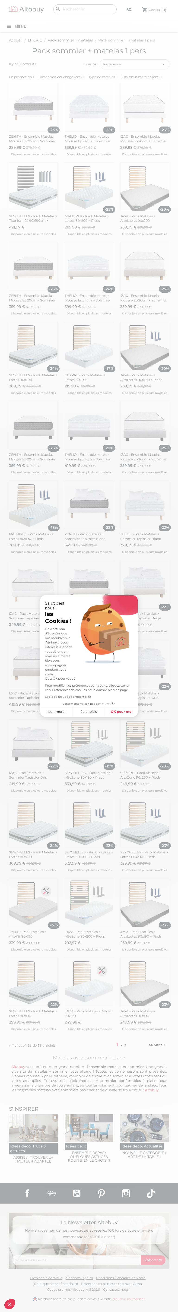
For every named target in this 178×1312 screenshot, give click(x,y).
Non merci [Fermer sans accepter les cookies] (56, 712)
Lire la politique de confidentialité (68, 696)
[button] (9, 1304)
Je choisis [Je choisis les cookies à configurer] (89, 712)
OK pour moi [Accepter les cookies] (121, 712)
